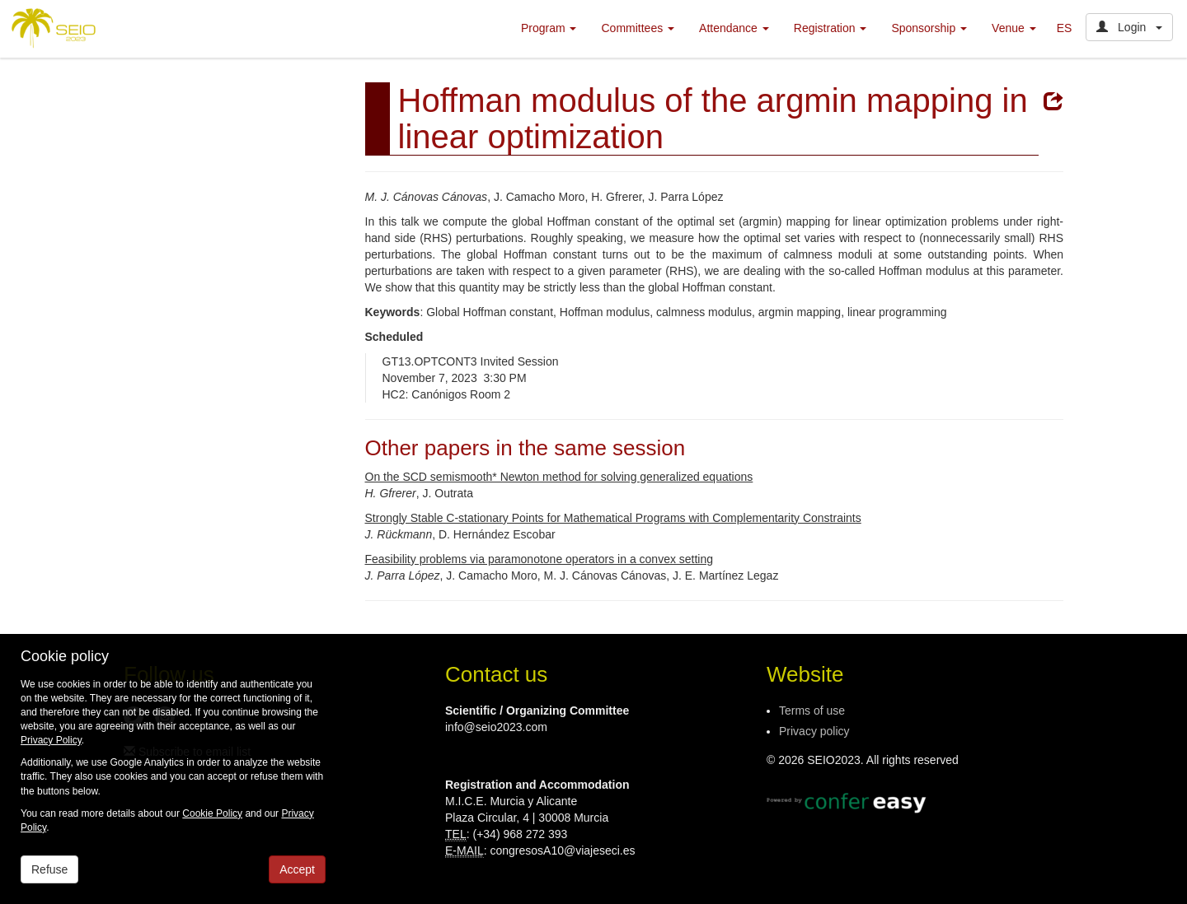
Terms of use (812, 710)
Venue (1014, 28)
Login (1129, 27)
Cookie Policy (212, 813)
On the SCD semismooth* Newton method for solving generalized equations (559, 476)
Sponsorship (929, 28)
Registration (830, 28)
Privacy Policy (51, 740)
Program (549, 28)
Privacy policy (814, 731)
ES (1064, 28)
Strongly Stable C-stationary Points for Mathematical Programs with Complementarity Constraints (613, 517)
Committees (637, 28)
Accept (297, 869)
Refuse (49, 869)
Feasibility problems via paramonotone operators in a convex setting (539, 559)
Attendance (734, 28)
